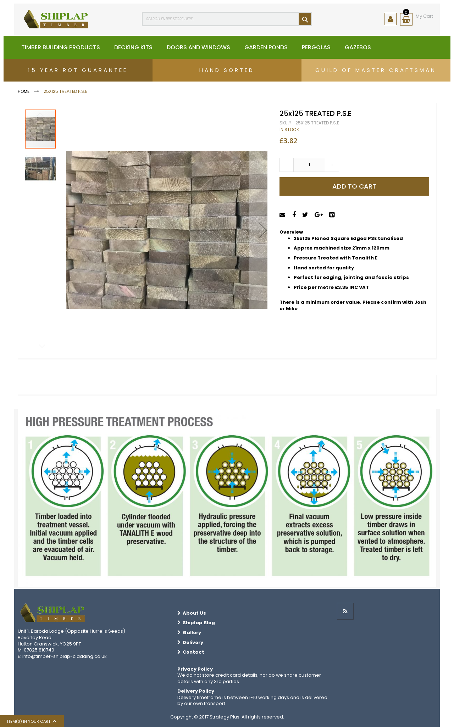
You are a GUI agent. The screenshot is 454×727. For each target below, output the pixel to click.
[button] (263, 230)
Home (23, 91)
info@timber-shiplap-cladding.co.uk (64, 656)
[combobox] (227, 19)
